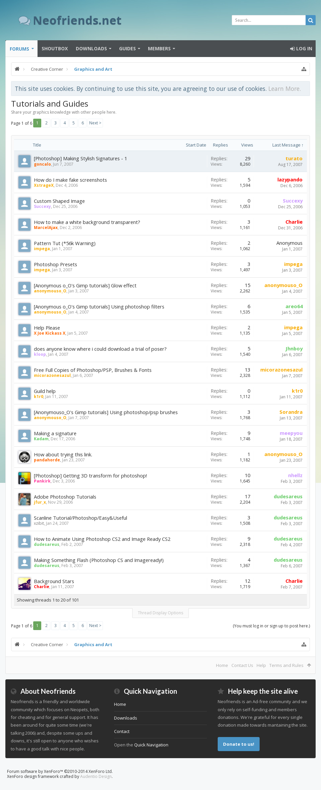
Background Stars (54, 581)
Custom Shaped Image (59, 201)
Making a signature (55, 433)
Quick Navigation (151, 745)
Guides (127, 48)
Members (159, 48)
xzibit (39, 523)
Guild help (45, 391)
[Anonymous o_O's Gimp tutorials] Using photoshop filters (99, 306)
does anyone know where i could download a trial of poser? (100, 348)
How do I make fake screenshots (70, 179)
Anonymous (289, 242)
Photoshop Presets (55, 264)
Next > (95, 123)
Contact (121, 731)
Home (222, 665)
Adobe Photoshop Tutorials (65, 496)
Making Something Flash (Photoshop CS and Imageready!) (99, 560)
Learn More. (284, 88)
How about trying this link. (63, 454)
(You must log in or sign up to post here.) (271, 626)
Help (261, 665)
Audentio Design (96, 776)
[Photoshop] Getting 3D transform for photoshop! (90, 475)
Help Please (47, 327)
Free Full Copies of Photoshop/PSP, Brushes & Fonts (93, 369)
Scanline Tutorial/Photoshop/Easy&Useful (80, 517)
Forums (19, 49)
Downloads (91, 48)
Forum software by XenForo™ (60, 771)
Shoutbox (55, 48)
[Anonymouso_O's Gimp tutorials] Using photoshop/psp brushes (106, 412)
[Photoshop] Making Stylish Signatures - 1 (80, 158)
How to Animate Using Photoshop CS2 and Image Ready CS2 (102, 538)
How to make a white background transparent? (87, 222)
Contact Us (242, 665)
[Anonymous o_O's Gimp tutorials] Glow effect (85, 285)
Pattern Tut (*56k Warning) (65, 243)
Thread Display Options (160, 613)
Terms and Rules (286, 665)
